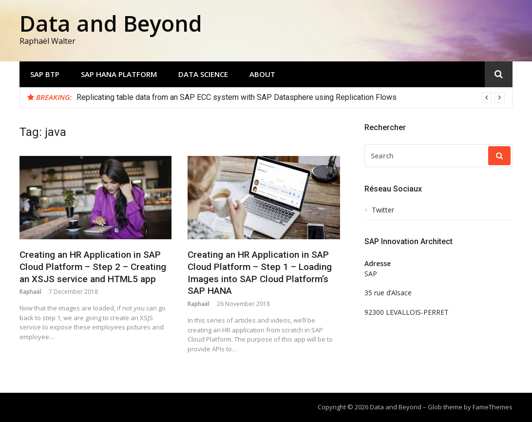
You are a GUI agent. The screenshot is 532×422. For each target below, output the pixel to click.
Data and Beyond (110, 23)
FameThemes (493, 407)
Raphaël (30, 292)
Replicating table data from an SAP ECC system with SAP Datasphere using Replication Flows (236, 97)
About (262, 74)
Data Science (203, 74)
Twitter (383, 210)
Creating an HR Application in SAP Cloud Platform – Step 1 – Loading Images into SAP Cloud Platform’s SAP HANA (260, 272)
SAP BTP (44, 74)
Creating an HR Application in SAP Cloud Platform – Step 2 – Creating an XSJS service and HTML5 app (92, 266)
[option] (290, 97)
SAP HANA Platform (119, 74)
